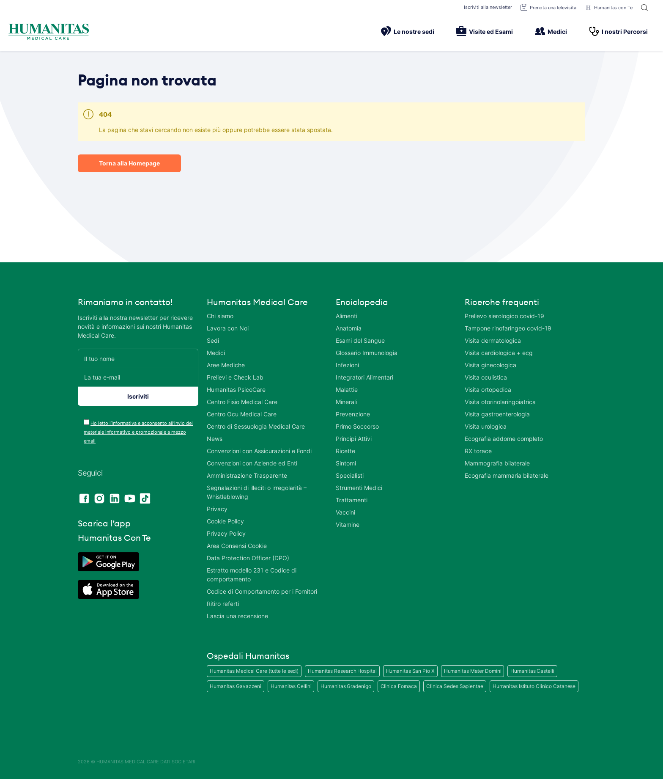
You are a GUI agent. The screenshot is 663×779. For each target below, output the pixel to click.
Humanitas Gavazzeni (235, 686)
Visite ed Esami (484, 31)
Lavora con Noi (228, 328)
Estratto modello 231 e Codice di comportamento (251, 575)
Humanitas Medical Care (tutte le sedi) (254, 671)
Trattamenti (351, 500)
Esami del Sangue (360, 340)
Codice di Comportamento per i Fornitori (262, 591)
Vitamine (347, 524)
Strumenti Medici (359, 487)
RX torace (478, 450)
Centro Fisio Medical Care (242, 401)
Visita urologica (486, 426)
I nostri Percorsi (618, 31)
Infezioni (347, 365)
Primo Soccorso (357, 426)
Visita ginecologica (490, 365)
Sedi (213, 340)
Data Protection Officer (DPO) (248, 558)
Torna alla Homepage (129, 163)
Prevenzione (353, 414)
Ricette (345, 450)
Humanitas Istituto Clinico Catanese (534, 686)
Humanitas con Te (609, 7)
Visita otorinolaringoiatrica (500, 401)
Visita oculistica (486, 377)
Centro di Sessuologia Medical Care (256, 426)
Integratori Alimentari (364, 377)
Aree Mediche (226, 365)
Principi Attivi (354, 438)
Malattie (347, 389)
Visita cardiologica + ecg (499, 352)
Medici (551, 31)
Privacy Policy (226, 533)
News (214, 438)
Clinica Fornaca (399, 686)
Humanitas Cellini (291, 686)
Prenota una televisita (548, 7)
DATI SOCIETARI (177, 762)
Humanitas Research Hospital (342, 671)
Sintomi (346, 463)
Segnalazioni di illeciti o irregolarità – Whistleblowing (257, 492)
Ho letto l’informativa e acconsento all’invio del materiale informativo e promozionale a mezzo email (138, 432)
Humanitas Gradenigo (346, 686)
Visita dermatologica (493, 340)
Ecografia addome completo (504, 438)
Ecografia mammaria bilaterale (506, 475)
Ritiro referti (223, 603)
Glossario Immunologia (366, 352)
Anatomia (349, 328)
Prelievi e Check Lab (235, 377)
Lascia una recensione (237, 615)
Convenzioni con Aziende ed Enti (252, 463)
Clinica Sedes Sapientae (454, 686)
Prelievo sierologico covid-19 (504, 315)
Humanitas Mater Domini (472, 671)
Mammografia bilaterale (497, 463)
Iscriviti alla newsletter (488, 7)
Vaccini (345, 512)
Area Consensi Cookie (237, 545)
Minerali (346, 401)
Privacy (217, 508)
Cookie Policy (225, 521)
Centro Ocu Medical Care (242, 414)
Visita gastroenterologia (497, 414)
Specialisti (350, 475)
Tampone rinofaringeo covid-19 (508, 328)
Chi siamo (220, 315)
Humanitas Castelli (532, 671)
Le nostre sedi (407, 31)
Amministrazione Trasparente (247, 475)
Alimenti (346, 315)
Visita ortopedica (488, 389)
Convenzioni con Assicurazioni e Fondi (259, 450)
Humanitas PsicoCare (236, 389)
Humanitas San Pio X (410, 671)
